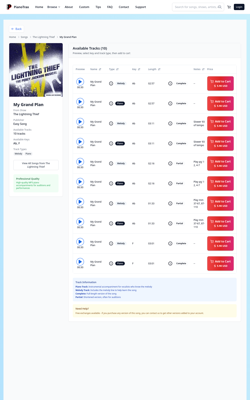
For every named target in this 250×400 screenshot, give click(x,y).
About (69, 7)
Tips (98, 7)
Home (39, 7)
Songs (24, 37)
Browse (54, 7)
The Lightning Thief (44, 37)
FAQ (109, 7)
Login (239, 7)
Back (16, 29)
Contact (124, 7)
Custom (84, 7)
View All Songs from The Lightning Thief (36, 165)
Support (140, 7)
